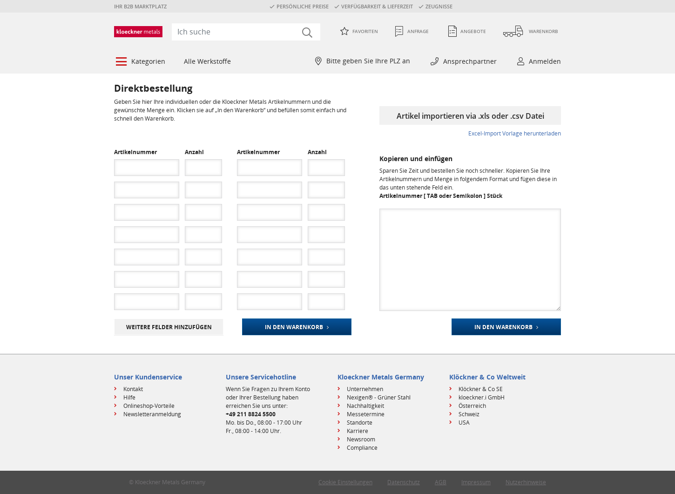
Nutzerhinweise (526, 482)
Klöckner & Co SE (481, 389)
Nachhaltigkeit (365, 406)
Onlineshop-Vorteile (149, 406)
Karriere (357, 431)
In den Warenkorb (294, 327)
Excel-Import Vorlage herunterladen (514, 133)
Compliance (362, 448)
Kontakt (133, 389)
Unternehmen (365, 389)
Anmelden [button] (545, 61)
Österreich (472, 406)
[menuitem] (140, 62)
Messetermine (366, 414)
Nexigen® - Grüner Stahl (379, 397)
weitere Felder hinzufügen (169, 327)
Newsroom (361, 439)
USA (464, 422)
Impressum (476, 482)
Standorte (359, 422)
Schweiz (469, 414)
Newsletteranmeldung (152, 414)
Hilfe (129, 397)
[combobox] (246, 32)
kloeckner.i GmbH (482, 397)
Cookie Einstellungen (345, 482)
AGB (440, 482)
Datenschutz (403, 482)
